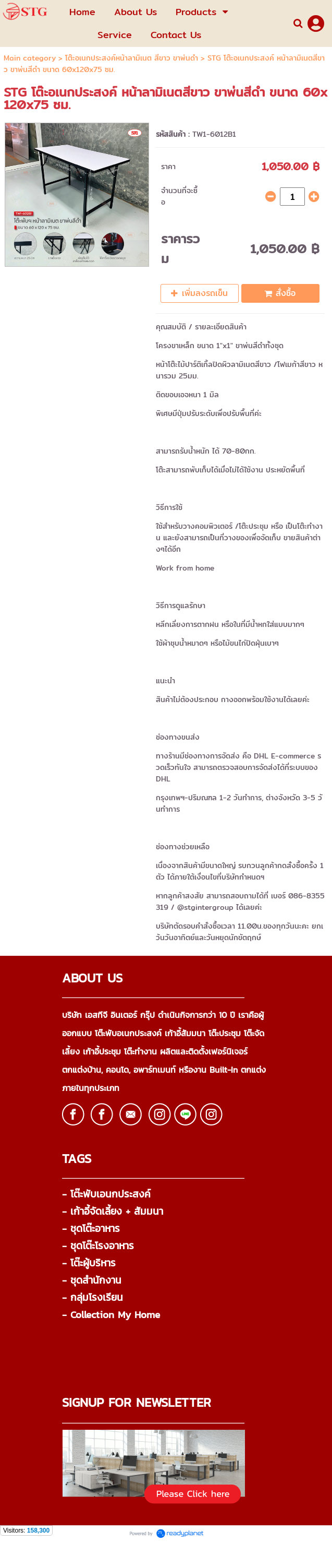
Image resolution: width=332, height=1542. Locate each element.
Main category (30, 58)
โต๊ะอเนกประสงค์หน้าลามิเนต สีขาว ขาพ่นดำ (131, 58)
